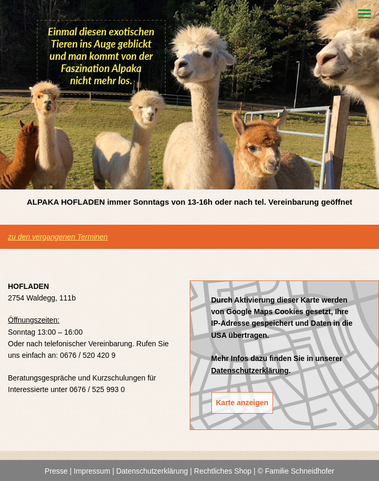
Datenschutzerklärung (250, 370)
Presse (56, 471)
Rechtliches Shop (222, 471)
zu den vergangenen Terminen (58, 237)
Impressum (92, 471)
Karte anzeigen (242, 402)
